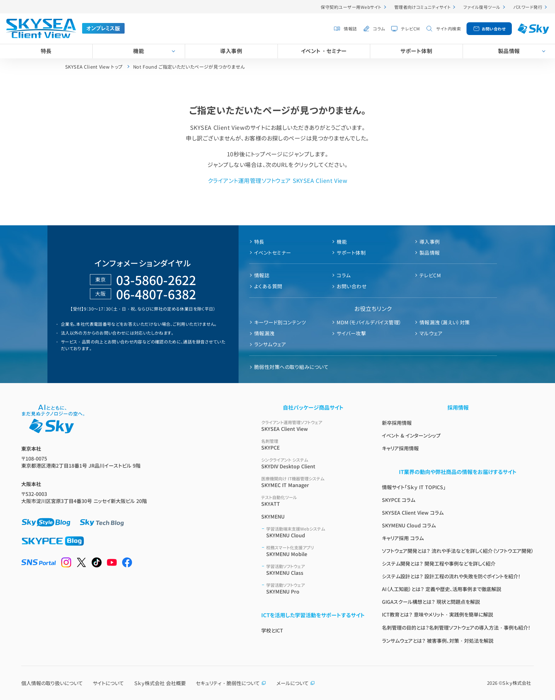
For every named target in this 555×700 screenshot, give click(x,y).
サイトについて (108, 683)
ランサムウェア (270, 344)
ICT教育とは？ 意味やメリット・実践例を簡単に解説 (437, 614)
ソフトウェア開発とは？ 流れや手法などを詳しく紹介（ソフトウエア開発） (458, 550)
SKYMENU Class (315, 569)
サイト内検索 (448, 28)
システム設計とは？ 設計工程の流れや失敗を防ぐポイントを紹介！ (451, 576)
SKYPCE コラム (398, 499)
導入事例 (231, 50)
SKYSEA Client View (313, 425)
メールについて (295, 683)
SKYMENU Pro (315, 588)
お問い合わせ (494, 28)
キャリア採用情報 (400, 448)
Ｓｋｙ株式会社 (516, 682)
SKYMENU (273, 516)
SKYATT (313, 500)
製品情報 (509, 50)
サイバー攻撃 (351, 333)
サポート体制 (416, 50)
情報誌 (350, 28)
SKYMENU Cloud (315, 532)
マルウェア (430, 333)
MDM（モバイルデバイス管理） (369, 322)
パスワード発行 (527, 7)
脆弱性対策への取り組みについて (291, 366)
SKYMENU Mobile (315, 550)
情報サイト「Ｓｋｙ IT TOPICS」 (414, 487)
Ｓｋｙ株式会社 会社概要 (160, 683)
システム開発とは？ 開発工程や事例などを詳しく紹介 (439, 563)
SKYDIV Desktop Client (313, 463)
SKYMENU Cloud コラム (409, 525)
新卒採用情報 (397, 422)
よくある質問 (268, 286)
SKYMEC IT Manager (313, 481)
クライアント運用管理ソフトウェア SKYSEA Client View (277, 180)
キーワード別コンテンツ (280, 322)
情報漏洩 (264, 333)
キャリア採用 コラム (403, 538)
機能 (138, 50)
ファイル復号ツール (481, 7)
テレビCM (410, 28)
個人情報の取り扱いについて (52, 683)
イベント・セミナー (324, 50)
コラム (379, 28)
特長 (46, 50)
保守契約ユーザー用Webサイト (351, 7)
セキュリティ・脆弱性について (231, 683)
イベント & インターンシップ (411, 435)
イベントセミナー (272, 252)
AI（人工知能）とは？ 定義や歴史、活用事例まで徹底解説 (441, 588)
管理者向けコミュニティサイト (422, 7)
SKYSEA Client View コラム (413, 512)
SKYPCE (313, 444)
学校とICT (272, 630)
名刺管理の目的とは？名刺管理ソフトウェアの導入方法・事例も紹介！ (456, 627)
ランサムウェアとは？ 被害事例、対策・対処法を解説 (437, 640)
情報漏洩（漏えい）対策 (444, 322)
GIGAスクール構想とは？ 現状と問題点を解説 (431, 601)
